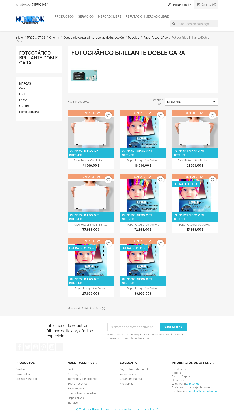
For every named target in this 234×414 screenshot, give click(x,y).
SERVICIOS (86, 16)
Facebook (19, 347)
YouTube (35, 347)
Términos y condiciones (82, 378)
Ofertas (20, 369)
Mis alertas (126, 383)
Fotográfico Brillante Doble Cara (38, 58)
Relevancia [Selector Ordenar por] (191, 102)
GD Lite (24, 106)
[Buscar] (194, 23)
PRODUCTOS (64, 16)
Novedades (23, 374)
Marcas (25, 84)
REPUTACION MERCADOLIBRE (147, 16)
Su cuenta (128, 363)
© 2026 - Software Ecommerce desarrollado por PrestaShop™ (117, 409)
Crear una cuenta (131, 378)
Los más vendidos (27, 378)
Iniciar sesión (128, 374)
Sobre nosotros (78, 383)
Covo (22, 88)
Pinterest (43, 347)
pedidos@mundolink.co (202, 391)
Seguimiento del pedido (134, 369)
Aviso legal (74, 374)
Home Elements (29, 112)
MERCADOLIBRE (109, 16)
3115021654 (40, 5)
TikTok (59, 347)
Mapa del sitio (76, 398)
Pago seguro (76, 388)
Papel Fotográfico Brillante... (90, 160)
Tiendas (73, 402)
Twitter (27, 347)
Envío (71, 369)
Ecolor (23, 94)
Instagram (51, 347)
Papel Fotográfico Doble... (143, 160)
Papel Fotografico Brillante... (195, 160)
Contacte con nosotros (82, 393)
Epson (23, 100)
